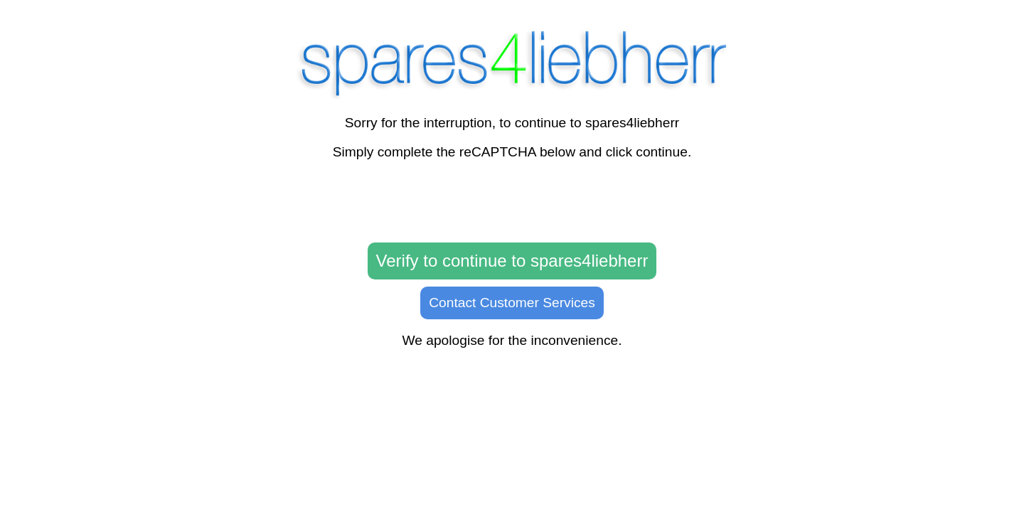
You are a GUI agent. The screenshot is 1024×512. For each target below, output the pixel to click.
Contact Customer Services (512, 302)
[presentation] (512, 202)
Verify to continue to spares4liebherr (512, 260)
